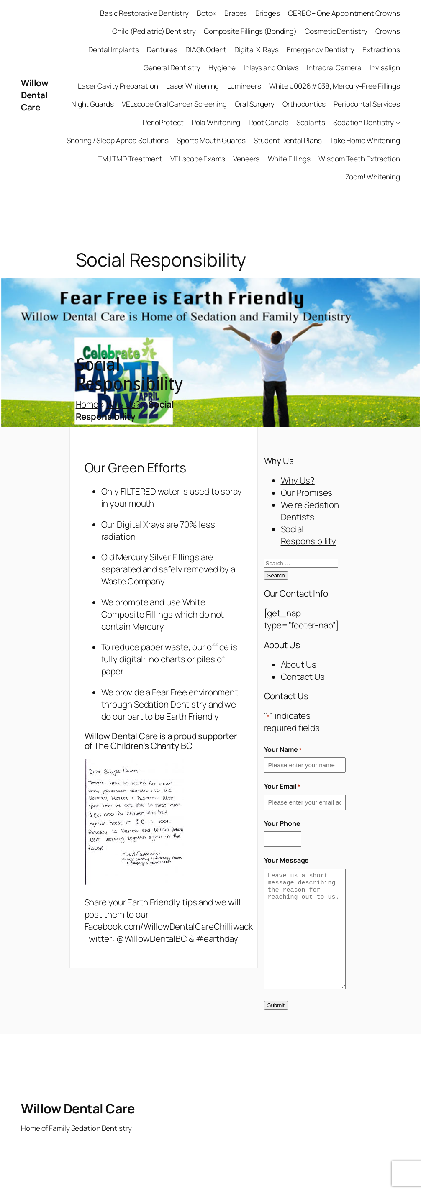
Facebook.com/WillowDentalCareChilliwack (169, 926)
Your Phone (282, 823)
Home (87, 404)
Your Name (283, 749)
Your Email (282, 786)
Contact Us (303, 676)
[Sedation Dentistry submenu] (398, 122)
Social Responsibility (308, 535)
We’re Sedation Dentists (310, 511)
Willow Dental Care (34, 95)
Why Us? (123, 404)
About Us (298, 664)
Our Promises (307, 492)
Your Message (286, 860)
